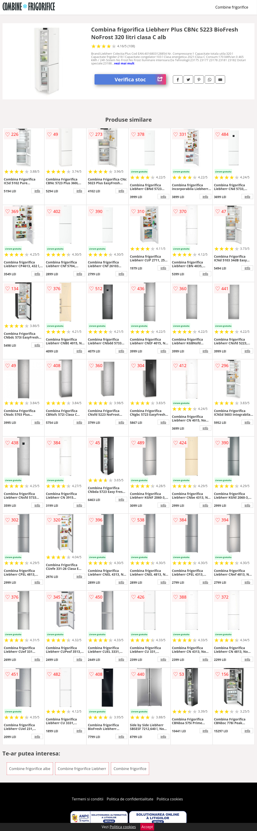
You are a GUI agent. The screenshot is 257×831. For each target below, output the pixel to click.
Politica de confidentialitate (130, 799)
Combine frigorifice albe (29, 768)
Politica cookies (170, 799)
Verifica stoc (140, 79)
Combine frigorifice (231, 7)
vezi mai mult (124, 63)
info (37, 191)
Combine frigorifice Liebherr (82, 768)
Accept (147, 826)
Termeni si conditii (88, 799)
